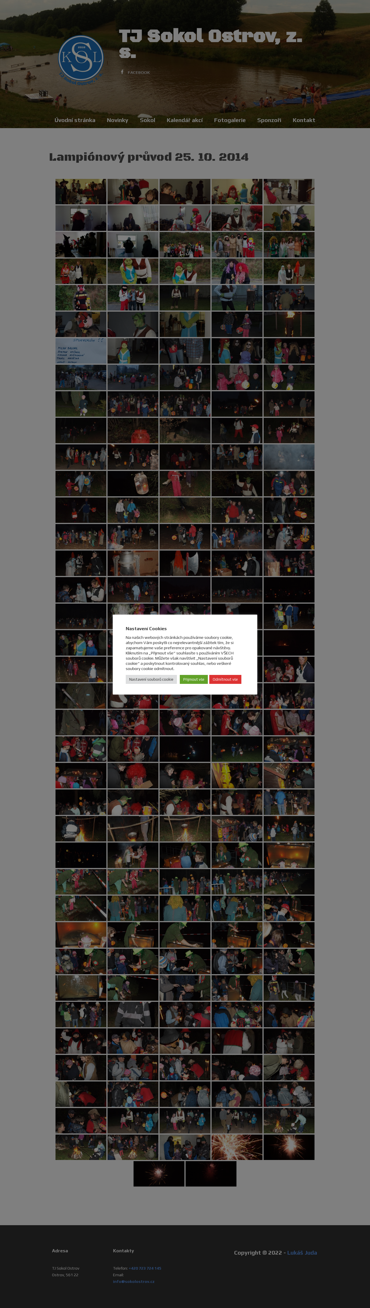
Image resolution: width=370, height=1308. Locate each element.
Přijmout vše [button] (193, 679)
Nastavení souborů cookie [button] (151, 679)
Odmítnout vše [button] (225, 679)
